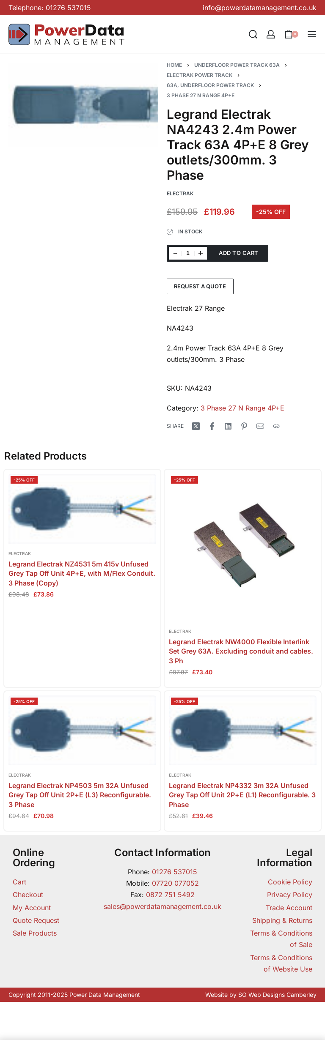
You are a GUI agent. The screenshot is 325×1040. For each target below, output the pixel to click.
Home (174, 65)
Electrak (19, 553)
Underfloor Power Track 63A (237, 65)
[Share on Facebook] (212, 426)
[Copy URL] (276, 426)
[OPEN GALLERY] (83, 105)
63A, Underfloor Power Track (210, 85)
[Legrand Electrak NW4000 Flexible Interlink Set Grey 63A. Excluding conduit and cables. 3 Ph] (243, 547)
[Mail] (260, 426)
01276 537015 (174, 872)
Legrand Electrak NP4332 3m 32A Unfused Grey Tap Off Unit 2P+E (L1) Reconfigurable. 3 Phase (242, 795)
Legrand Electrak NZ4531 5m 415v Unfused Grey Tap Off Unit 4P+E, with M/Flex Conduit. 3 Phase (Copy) (81, 573)
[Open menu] (312, 34)
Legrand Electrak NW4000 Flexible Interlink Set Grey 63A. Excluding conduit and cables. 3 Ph (241, 651)
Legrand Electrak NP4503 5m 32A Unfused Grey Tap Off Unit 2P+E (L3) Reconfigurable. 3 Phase (79, 795)
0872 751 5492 (170, 894)
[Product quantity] (188, 253)
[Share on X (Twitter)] (196, 426)
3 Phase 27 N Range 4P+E (200, 95)
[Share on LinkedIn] (228, 426)
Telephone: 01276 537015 (49, 7)
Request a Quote (200, 286)
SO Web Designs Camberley (277, 994)
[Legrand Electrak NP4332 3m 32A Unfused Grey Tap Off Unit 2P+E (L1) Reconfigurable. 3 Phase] (243, 730)
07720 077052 (175, 883)
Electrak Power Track (199, 75)
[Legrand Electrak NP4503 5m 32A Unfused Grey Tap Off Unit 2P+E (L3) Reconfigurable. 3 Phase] (82, 730)
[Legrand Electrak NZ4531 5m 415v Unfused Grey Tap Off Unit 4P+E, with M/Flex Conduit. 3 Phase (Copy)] (82, 509)
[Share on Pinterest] (244, 426)
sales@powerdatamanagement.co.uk (162, 906)
